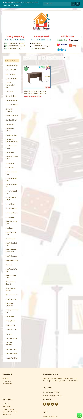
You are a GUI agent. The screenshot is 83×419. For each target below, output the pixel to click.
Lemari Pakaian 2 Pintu (11, 173)
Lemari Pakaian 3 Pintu (11, 179)
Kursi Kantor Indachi (10, 130)
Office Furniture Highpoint (10, 283)
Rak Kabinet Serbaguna (9, 305)
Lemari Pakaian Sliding (11, 199)
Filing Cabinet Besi (12, 79)
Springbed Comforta (9, 344)
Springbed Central (11, 338)
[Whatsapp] (56, 404)
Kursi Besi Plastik (11, 120)
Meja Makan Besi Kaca (11, 244)
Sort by (27, 58)
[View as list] (68, 58)
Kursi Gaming (10, 124)
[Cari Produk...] (57, 4)
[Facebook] (44, 404)
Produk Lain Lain (11, 299)
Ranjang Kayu (10, 321)
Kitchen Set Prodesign (9, 110)
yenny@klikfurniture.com (50, 416)
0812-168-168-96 (48, 396)
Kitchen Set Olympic (12, 105)
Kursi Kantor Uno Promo (11, 147)
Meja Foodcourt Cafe (11, 233)
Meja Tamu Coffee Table (12, 270)
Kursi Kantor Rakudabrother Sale (12, 141)
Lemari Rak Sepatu (12, 213)
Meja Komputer (10, 239)
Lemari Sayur (10, 217)
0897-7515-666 (57, 396)
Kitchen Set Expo (11, 96)
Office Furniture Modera (10, 289)
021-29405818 (55, 392)
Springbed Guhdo (11, 349)
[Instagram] (48, 404)
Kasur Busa (9, 92)
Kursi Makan (10, 152)
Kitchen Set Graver (11, 100)
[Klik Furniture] (41, 13)
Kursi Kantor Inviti (11, 135)
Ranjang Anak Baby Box (12, 311)
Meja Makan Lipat (11, 256)
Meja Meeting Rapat (12, 260)
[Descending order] (43, 58)
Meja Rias (9, 265)
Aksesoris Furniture (12, 65)
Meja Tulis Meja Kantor (11, 277)
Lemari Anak (10, 163)
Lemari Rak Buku (11, 208)
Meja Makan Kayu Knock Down (11, 251)
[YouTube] (52, 404)
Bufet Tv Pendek (11, 70)
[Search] (73, 4)
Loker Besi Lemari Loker (11, 223)
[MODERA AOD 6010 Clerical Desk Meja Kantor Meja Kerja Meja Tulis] (37, 77)
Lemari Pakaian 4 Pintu (11, 186)
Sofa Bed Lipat (10, 325)
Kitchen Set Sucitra (12, 116)
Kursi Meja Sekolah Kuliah (12, 158)
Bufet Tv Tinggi (10, 74)
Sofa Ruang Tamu (11, 329)
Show (51, 58)
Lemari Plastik (10, 204)
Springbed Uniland (11, 353)
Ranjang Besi (10, 316)
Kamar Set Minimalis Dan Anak (10, 85)
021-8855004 (47, 392)
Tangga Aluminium (12, 358)
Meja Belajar (10, 228)
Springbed (9, 334)
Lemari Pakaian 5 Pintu (11, 192)
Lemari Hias (9, 167)
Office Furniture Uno (12, 295)
